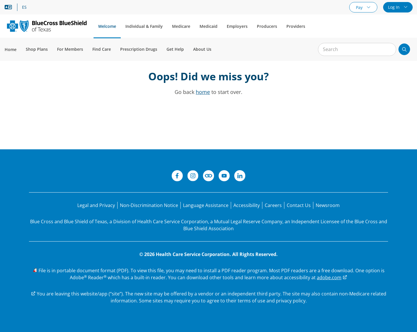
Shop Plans (37, 49)
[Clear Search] (388, 49)
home (203, 91)
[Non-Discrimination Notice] (149, 205)
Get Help (175, 49)
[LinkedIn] (239, 176)
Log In (394, 7)
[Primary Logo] (47, 26)
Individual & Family (144, 26)
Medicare (181, 26)
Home (11, 49)
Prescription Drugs (138, 49)
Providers (295, 26)
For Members (70, 49)
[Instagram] (192, 176)
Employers (237, 26)
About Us (202, 49)
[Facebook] (177, 176)
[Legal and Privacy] (96, 205)
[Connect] (208, 176)
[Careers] (273, 205)
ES (24, 7)
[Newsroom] (328, 205)
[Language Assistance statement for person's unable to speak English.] (205, 205)
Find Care (101, 49)
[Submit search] (404, 49)
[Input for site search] (357, 49)
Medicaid (208, 26)
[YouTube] (224, 176)
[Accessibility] (246, 205)
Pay (360, 7)
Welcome (107, 26)
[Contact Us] (299, 205)
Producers (267, 26)
